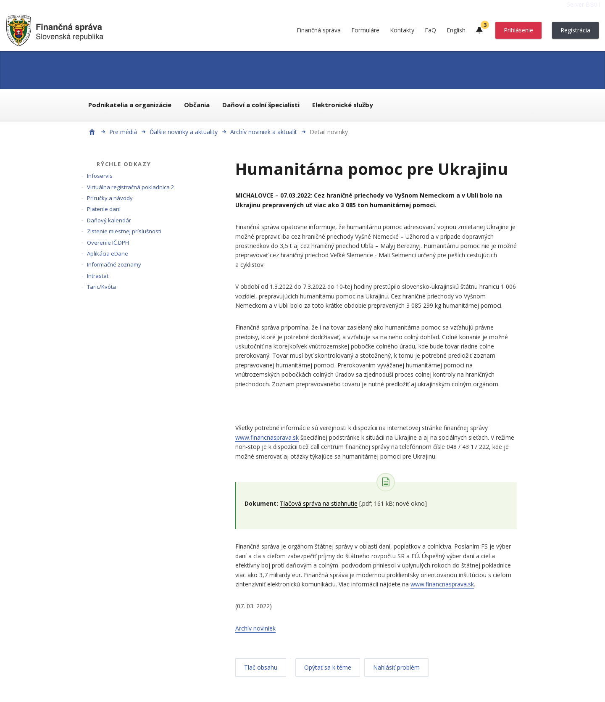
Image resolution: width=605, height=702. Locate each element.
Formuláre (365, 30)
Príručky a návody (110, 198)
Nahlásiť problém (396, 667)
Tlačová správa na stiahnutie (319, 503)
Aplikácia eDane (107, 253)
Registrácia (575, 30)
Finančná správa (319, 30)
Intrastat (97, 276)
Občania (197, 104)
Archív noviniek (255, 628)
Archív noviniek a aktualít (263, 132)
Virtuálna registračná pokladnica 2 (130, 187)
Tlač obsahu (260, 667)
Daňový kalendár (109, 220)
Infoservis (100, 175)
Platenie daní (104, 209)
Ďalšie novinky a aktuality (184, 132)
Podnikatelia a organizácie (129, 104)
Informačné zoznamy (114, 264)
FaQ (430, 30)
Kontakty (402, 30)
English (456, 30)
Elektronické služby (342, 104)
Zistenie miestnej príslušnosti (124, 231)
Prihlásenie (518, 30)
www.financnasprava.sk (267, 437)
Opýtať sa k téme (327, 667)
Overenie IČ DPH (108, 242)
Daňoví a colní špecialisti (261, 104)
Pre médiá (123, 132)
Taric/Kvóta (101, 286)
